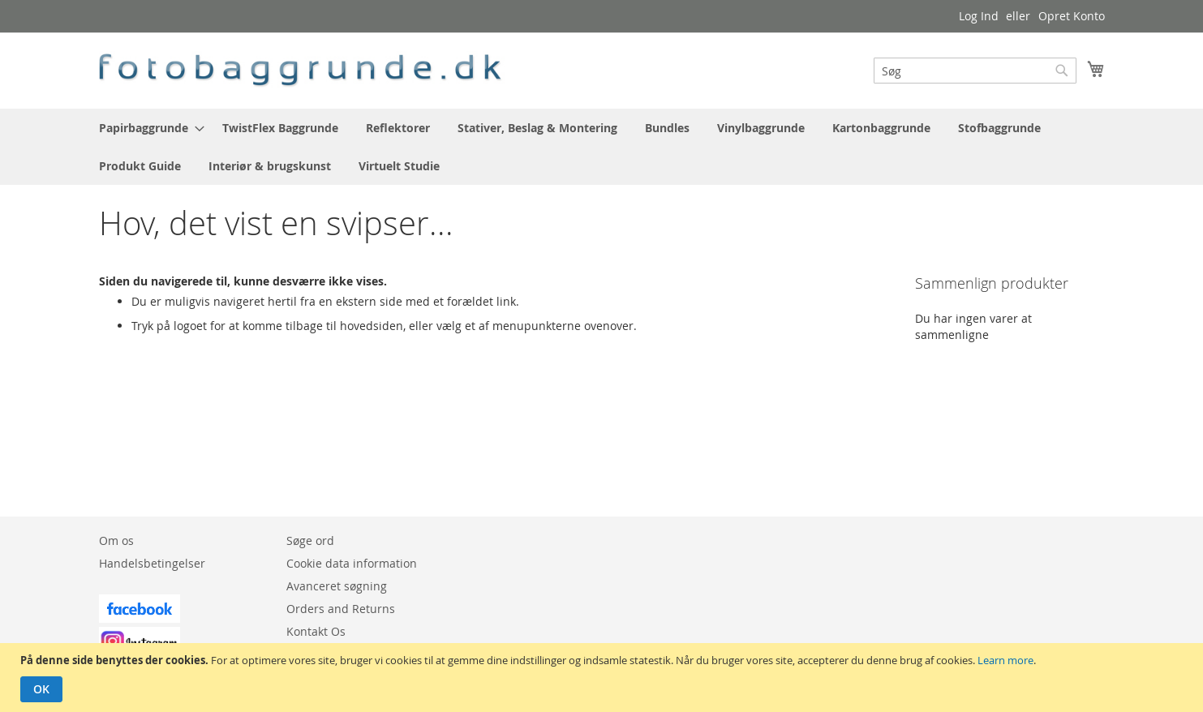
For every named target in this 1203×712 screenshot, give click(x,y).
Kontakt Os (316, 631)
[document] (603, 677)
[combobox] (975, 71)
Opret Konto (1071, 16)
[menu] (602, 147)
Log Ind (979, 16)
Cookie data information (351, 563)
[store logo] (302, 69)
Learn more (1005, 660)
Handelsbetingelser (152, 563)
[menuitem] (146, 128)
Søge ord (310, 540)
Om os (116, 540)
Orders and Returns (340, 608)
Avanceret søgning (336, 586)
